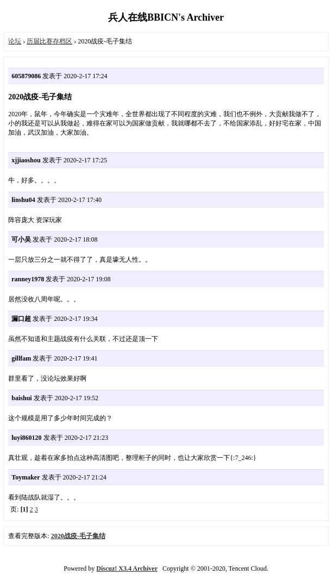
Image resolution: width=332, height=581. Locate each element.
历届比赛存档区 (49, 41)
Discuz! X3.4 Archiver (127, 568)
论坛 (14, 41)
